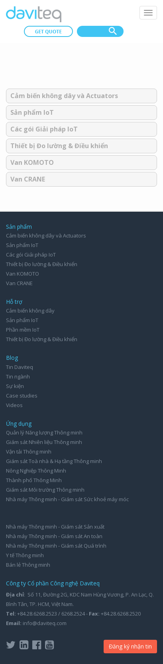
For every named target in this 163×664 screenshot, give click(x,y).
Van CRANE (27, 179)
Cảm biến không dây (30, 310)
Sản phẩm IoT (32, 112)
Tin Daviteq (19, 367)
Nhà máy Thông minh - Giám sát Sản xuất (55, 526)
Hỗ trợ (14, 301)
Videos (14, 405)
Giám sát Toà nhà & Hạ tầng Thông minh (54, 461)
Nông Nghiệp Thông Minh (36, 470)
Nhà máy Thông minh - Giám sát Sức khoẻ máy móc (67, 499)
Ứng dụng (18, 423)
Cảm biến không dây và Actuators (64, 95)
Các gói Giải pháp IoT (44, 129)
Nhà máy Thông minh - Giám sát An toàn (54, 536)
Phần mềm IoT (22, 329)
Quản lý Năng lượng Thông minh (44, 432)
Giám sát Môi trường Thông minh (45, 489)
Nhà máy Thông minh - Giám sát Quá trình (56, 545)
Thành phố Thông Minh (34, 480)
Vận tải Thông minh (28, 451)
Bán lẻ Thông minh (28, 564)
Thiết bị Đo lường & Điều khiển (59, 145)
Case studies (21, 395)
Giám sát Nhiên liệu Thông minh (44, 442)
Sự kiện (15, 386)
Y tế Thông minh (25, 555)
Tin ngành (18, 376)
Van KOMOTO (32, 162)
